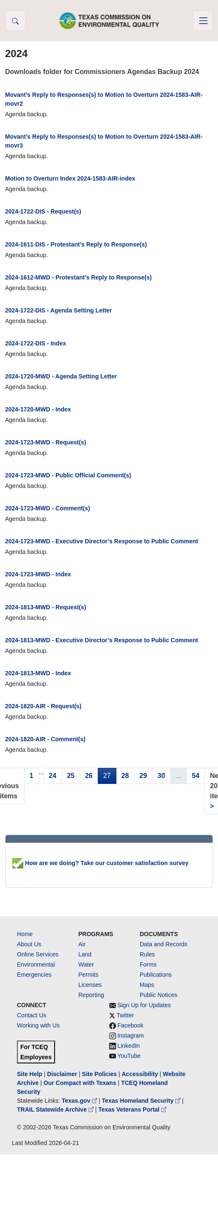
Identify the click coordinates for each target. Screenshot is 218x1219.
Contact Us (31, 1015)
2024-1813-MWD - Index (38, 673)
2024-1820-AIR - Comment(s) (45, 739)
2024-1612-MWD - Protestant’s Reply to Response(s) (78, 277)
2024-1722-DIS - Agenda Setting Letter (58, 310)
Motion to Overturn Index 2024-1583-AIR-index (70, 178)
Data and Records (164, 944)
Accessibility (140, 1074)
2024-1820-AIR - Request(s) (43, 706)
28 (125, 775)
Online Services (37, 954)
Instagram (130, 1035)
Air (82, 944)
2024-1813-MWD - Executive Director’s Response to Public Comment (101, 640)
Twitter (125, 1015)
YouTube (129, 1055)
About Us (29, 944)
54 (195, 775)
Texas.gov (80, 1100)
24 (52, 775)
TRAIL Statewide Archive (56, 1109)
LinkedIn (128, 1045)
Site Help (29, 1074)
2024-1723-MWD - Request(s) (45, 442)
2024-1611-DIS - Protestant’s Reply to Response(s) (76, 244)
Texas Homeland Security (142, 1100)
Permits (88, 974)
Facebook (130, 1025)
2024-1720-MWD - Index (38, 409)
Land (84, 954)
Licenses (90, 984)
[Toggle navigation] (203, 21)
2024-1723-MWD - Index (38, 574)
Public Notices (158, 995)
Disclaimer (62, 1074)
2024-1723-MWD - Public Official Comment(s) (68, 475)
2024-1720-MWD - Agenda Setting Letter (61, 376)
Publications (156, 974)
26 (89, 775)
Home (25, 934)
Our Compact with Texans (80, 1082)
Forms (148, 964)
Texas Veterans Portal (132, 1109)
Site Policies (99, 1074)
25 (71, 775)
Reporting (91, 995)
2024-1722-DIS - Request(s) (43, 211)
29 (143, 775)
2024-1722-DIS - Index (35, 343)
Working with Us (38, 1025)
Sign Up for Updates (144, 1005)
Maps (147, 984)
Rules (147, 954)
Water (86, 964)
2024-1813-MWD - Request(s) (45, 607)
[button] (15, 21)
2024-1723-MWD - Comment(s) (47, 508)
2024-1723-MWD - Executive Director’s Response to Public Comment (101, 541)
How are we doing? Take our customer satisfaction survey (100, 863)
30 (161, 775)
